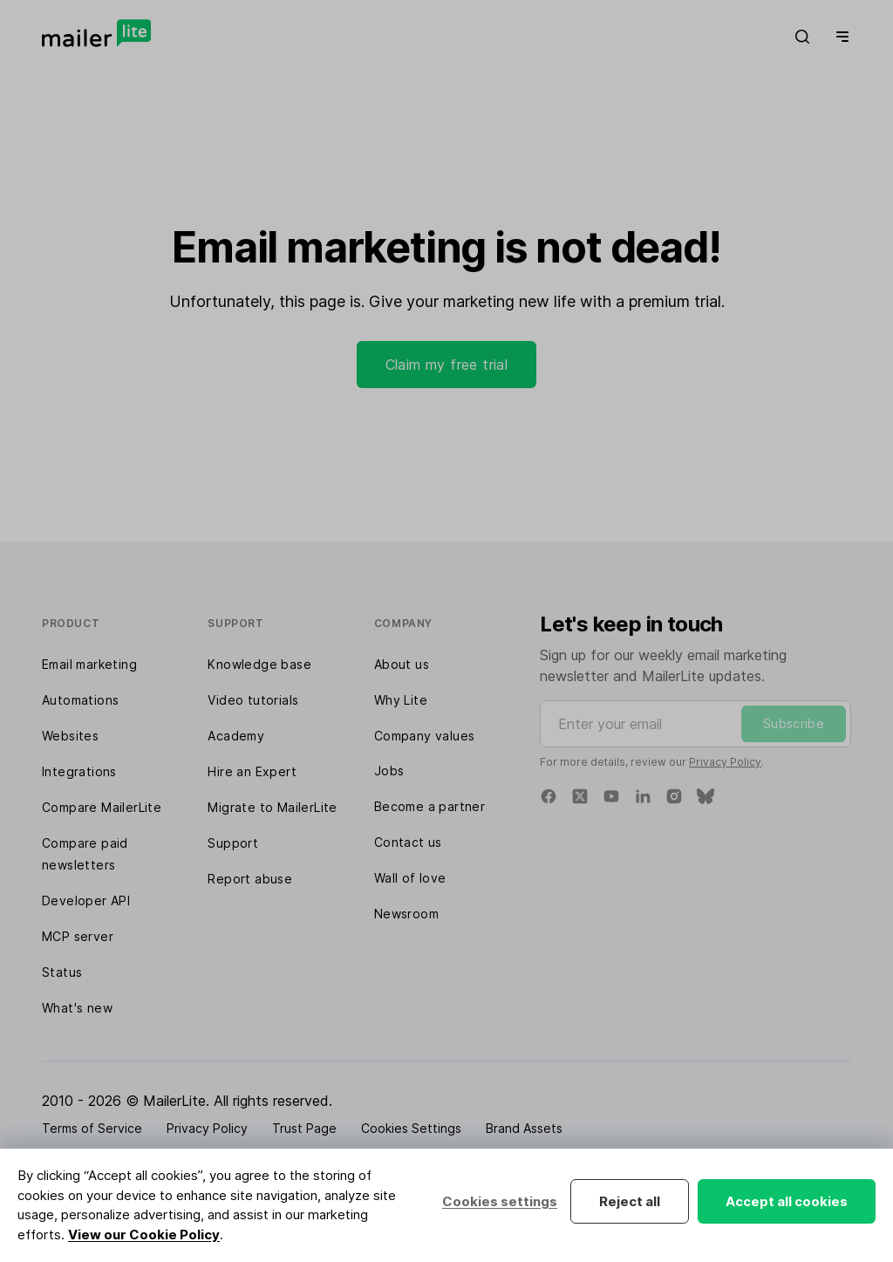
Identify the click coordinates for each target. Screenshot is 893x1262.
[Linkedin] (642, 796)
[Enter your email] (695, 723)
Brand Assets (524, 1128)
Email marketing (89, 664)
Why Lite (400, 699)
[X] (580, 796)
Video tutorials (253, 699)
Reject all (629, 1201)
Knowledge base (259, 664)
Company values (424, 735)
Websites (70, 735)
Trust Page (304, 1128)
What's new (77, 1007)
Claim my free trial (446, 364)
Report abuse (250, 878)
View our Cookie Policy (144, 1234)
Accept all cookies (787, 1201)
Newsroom (406, 913)
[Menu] (839, 36)
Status (62, 972)
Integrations (79, 771)
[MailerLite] (96, 33)
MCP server (77, 936)
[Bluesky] (705, 796)
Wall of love (410, 877)
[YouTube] (611, 796)
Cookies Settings (411, 1128)
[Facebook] (548, 796)
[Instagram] (674, 796)
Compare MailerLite (101, 807)
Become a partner (429, 806)
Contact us (408, 842)
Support (233, 843)
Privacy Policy (725, 761)
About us (401, 664)
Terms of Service (92, 1128)
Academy (236, 735)
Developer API (86, 900)
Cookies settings (499, 1201)
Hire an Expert (252, 771)
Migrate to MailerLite (272, 807)
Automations (80, 699)
